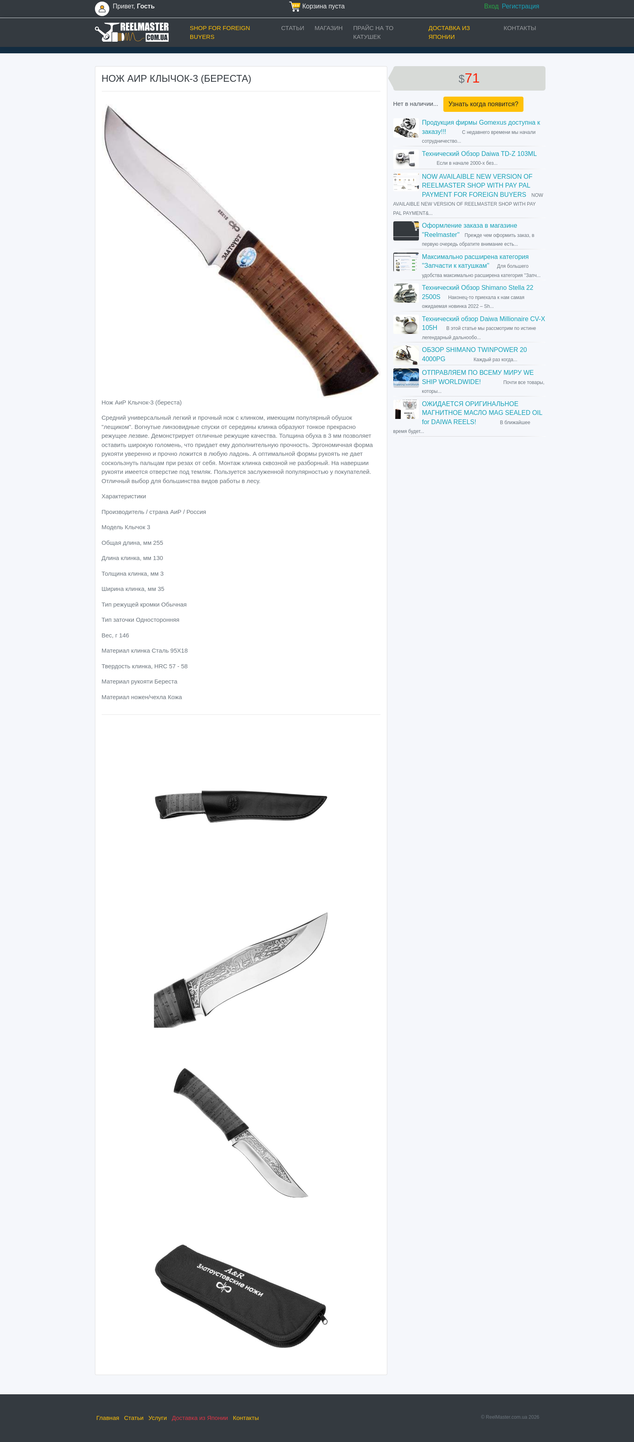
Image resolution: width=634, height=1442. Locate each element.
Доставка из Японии (449, 32)
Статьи (292, 27)
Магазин (329, 27)
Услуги (158, 1417)
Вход (491, 6)
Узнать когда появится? (483, 104)
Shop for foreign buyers (220, 32)
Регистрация (520, 6)
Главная (108, 1417)
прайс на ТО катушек (373, 32)
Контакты (520, 27)
